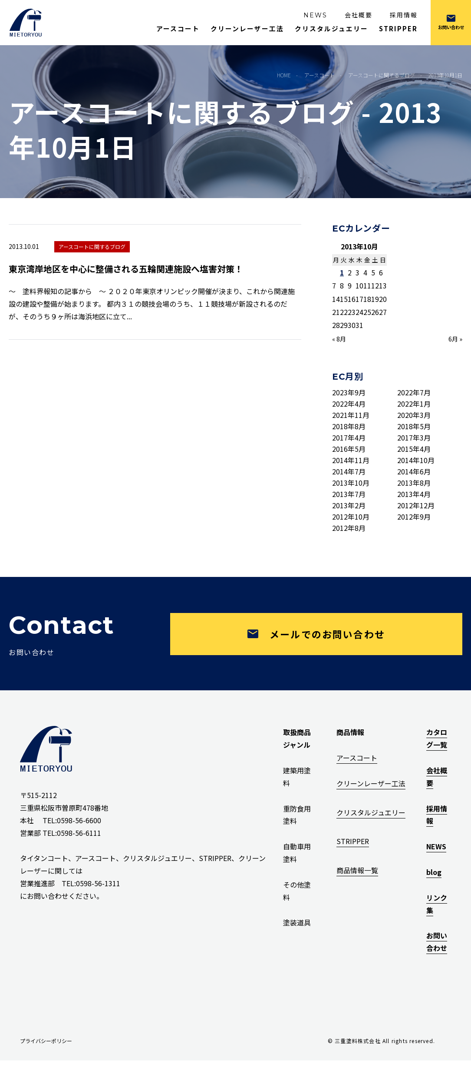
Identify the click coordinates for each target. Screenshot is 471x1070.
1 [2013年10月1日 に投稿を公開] (342, 272)
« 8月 (339, 339)
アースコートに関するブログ (92, 246)
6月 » (455, 339)
